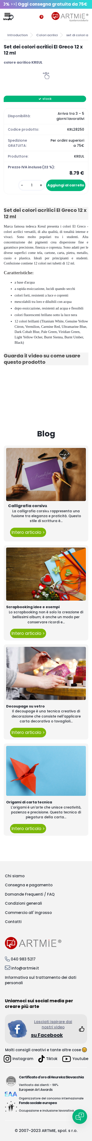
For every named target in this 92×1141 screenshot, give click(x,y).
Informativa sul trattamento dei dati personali (40, 980)
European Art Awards (36, 1089)
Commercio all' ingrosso (28, 912)
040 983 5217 (23, 959)
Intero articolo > (28, 532)
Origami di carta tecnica (29, 802)
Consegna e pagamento (29, 885)
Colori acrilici (47, 35)
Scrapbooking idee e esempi (33, 607)
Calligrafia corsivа (27, 506)
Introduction (17, 35)
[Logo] (70, 17)
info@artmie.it (25, 968)
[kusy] (31, 185)
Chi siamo (15, 876)
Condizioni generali (23, 903)
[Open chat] (79, 1116)
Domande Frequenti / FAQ (29, 894)
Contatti (13, 921)
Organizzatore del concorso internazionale (51, 1098)
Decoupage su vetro (25, 706)
